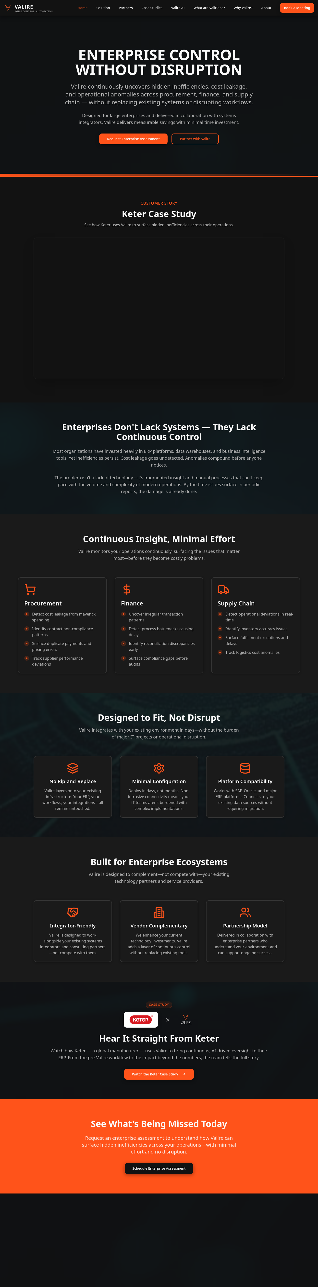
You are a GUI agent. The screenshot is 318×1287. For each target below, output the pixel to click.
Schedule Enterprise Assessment (159, 1168)
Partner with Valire (195, 138)
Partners (126, 7)
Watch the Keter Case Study (159, 1074)
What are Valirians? (209, 7)
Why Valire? (243, 7)
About (266, 7)
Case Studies (152, 7)
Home (82, 7)
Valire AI (178, 7)
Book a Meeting (297, 7)
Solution (103, 7)
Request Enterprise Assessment (133, 138)
